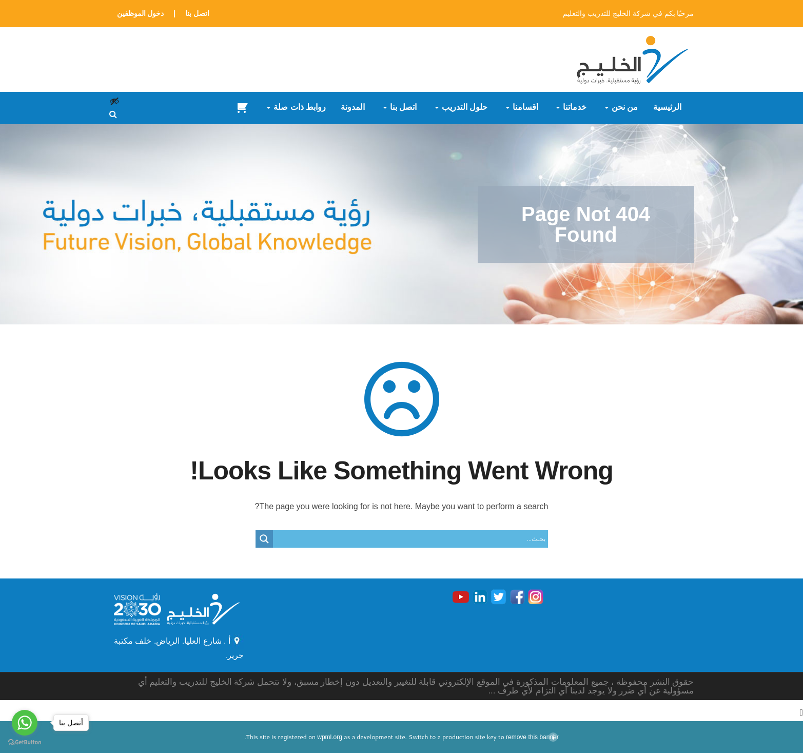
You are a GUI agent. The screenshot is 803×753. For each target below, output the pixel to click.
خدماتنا (574, 107)
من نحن (625, 107)
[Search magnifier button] (264, 539)
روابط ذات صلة (299, 107)
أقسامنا (525, 107)
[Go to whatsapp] (24, 723)
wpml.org (329, 737)
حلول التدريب (464, 107)
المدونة (353, 107)
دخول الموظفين (140, 13)
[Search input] (413, 539)
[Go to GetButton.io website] (24, 742)
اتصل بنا (197, 13)
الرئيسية (667, 107)
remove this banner (532, 737)
